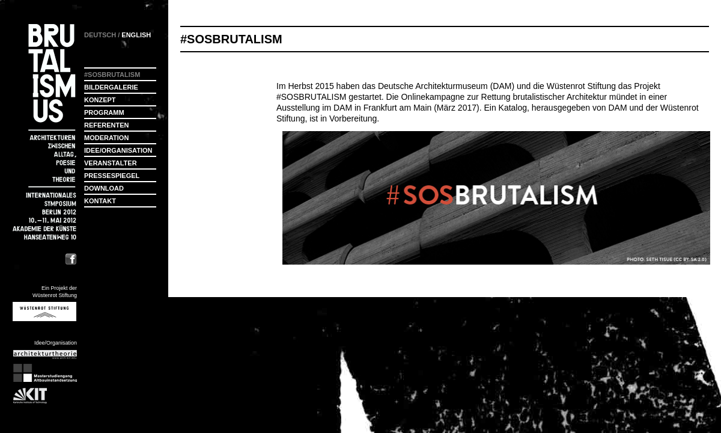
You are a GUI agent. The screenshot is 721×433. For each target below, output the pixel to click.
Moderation (106, 137)
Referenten (106, 125)
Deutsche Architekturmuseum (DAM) (446, 86)
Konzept (100, 99)
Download (104, 188)
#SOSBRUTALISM (311, 97)
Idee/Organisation (118, 150)
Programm (104, 112)
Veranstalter (110, 163)
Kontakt (100, 200)
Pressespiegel (111, 175)
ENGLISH (136, 34)
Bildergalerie (111, 87)
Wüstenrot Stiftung (581, 86)
